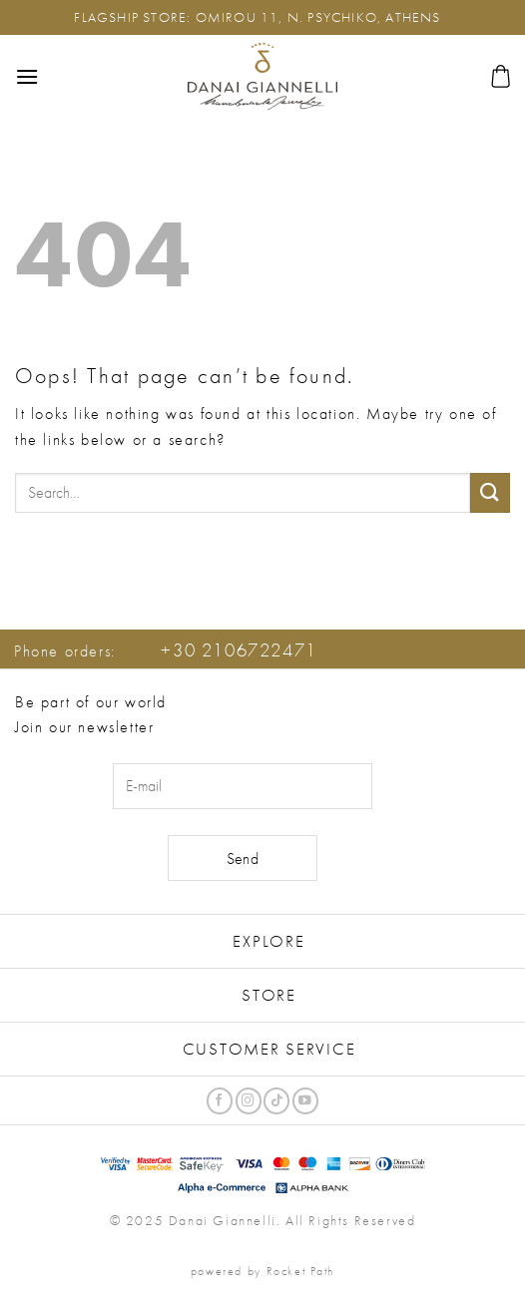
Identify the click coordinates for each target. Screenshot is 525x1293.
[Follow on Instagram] (249, 1100)
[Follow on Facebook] (220, 1100)
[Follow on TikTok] (276, 1100)
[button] (27, 76)
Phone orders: (165, 651)
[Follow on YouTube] (305, 1100)
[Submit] (490, 492)
